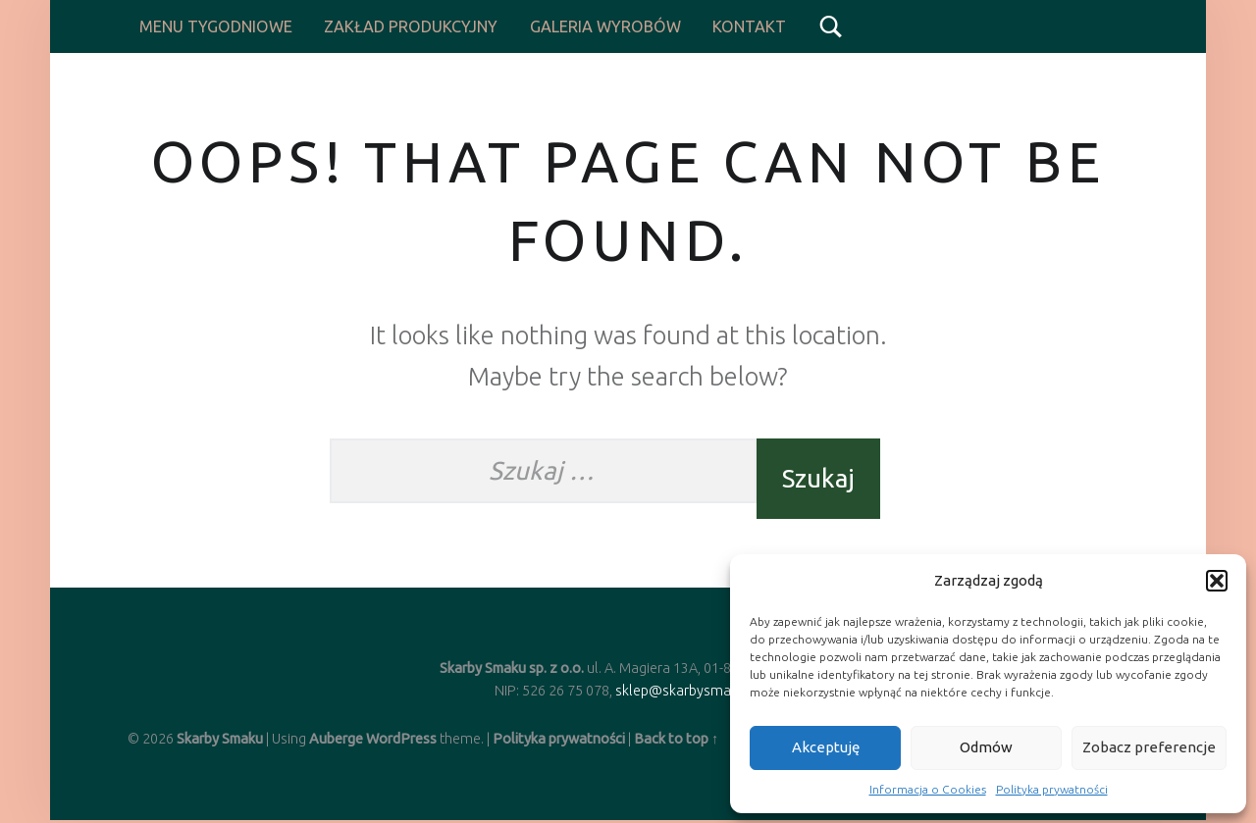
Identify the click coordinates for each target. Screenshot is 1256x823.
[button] (1217, 581)
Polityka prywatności (1052, 789)
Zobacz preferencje (1149, 747)
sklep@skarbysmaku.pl (687, 690)
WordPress (401, 738)
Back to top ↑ (676, 738)
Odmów (986, 747)
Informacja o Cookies (927, 789)
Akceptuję (826, 747)
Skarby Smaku (220, 738)
